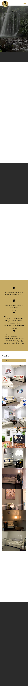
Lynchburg (6, 360)
